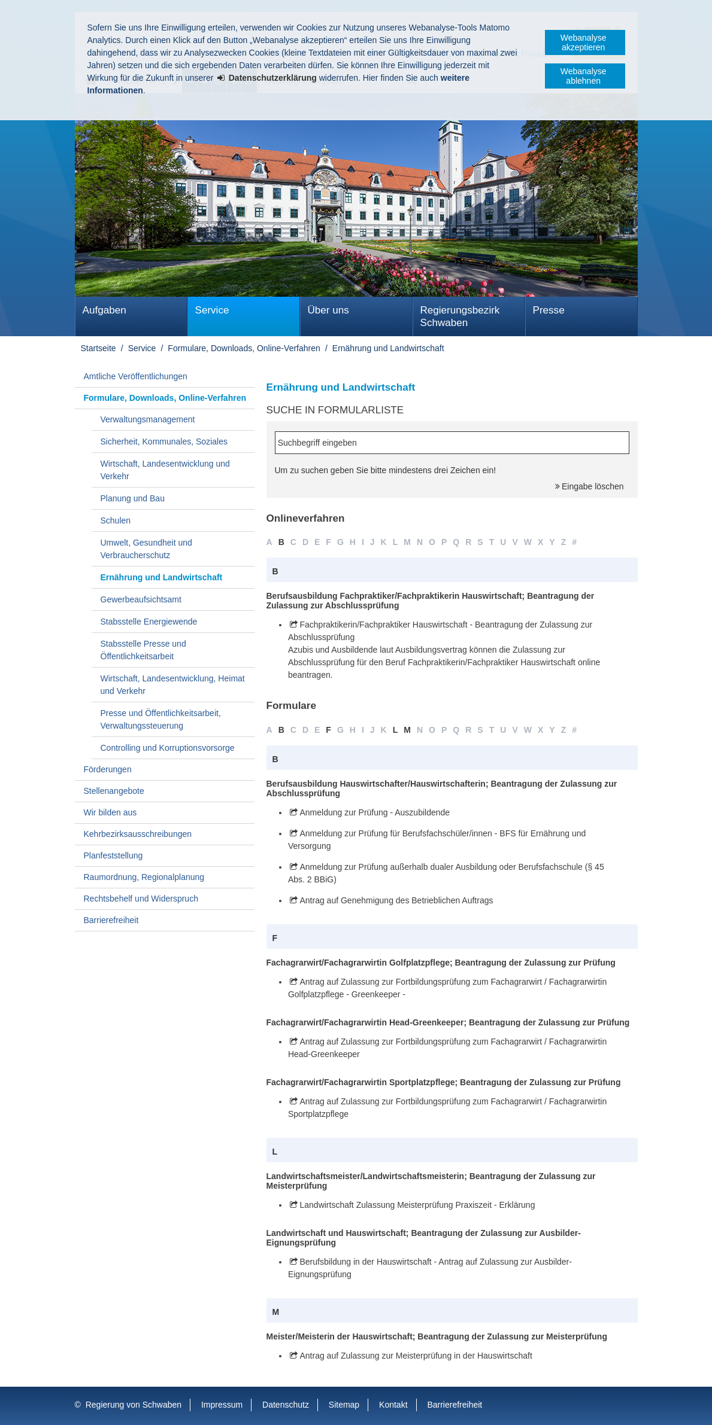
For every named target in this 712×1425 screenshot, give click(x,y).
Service (212, 310)
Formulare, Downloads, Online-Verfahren (244, 348)
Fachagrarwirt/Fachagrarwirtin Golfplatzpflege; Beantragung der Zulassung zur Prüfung (441, 962)
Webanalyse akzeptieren (583, 42)
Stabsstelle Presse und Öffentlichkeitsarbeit (143, 650)
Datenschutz (285, 1404)
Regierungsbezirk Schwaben (460, 316)
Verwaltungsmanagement (148, 419)
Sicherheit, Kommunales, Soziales (164, 441)
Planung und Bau (133, 498)
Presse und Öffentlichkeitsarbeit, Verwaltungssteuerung (161, 719)
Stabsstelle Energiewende (149, 621)
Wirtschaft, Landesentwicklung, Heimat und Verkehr (173, 685)
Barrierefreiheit (111, 920)
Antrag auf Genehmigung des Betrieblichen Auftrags (396, 900)
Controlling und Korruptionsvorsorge (168, 748)
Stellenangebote (114, 791)
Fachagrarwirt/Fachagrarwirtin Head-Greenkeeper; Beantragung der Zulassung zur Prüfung (448, 1022)
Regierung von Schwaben (133, 1404)
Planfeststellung (113, 855)
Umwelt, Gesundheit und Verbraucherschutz (146, 549)
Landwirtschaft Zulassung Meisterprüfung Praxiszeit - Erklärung (417, 1205)
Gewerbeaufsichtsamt (141, 599)
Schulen (116, 520)
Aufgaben (104, 310)
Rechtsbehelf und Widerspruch (141, 898)
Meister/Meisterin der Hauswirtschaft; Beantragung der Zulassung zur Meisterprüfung (436, 1336)
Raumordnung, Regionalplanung (144, 877)
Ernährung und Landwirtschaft (388, 348)
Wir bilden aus (110, 812)
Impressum (222, 1404)
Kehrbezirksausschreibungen (138, 834)
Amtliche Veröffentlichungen (135, 376)
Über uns (328, 310)
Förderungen (108, 769)
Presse (549, 310)
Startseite (98, 348)
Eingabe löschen (593, 486)
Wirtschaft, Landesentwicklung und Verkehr (165, 470)
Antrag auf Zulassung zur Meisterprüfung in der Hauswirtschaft (415, 1355)
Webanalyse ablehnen (583, 76)
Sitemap (344, 1404)
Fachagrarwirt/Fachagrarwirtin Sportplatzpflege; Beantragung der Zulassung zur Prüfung (443, 1082)
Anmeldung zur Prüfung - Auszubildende (374, 812)
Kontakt (393, 1404)
